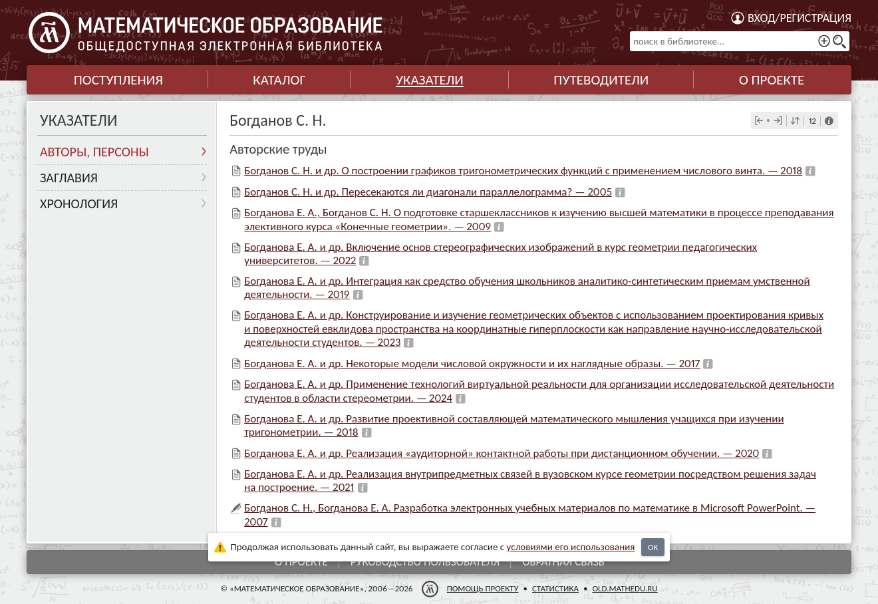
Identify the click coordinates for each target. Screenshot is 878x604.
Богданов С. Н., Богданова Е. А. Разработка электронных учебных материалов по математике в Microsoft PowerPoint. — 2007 (529, 514)
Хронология (79, 204)
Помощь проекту (483, 588)
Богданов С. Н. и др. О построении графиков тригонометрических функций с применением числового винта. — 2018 (523, 171)
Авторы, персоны (94, 152)
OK (653, 547)
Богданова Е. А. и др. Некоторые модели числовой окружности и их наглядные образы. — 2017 (472, 364)
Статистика (555, 588)
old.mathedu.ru (624, 588)
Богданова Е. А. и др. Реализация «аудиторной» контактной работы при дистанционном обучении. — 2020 (501, 453)
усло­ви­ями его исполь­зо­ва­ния (571, 547)
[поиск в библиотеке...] (739, 41)
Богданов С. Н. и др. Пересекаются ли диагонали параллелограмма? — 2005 (428, 192)
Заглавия (69, 178)
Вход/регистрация (799, 18)
